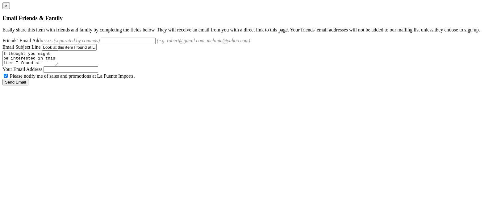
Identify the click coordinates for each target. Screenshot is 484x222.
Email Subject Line (21, 47)
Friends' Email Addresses (51, 40)
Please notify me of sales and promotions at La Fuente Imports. (69, 78)
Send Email (15, 85)
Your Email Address (22, 72)
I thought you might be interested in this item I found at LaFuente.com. (33, 60)
